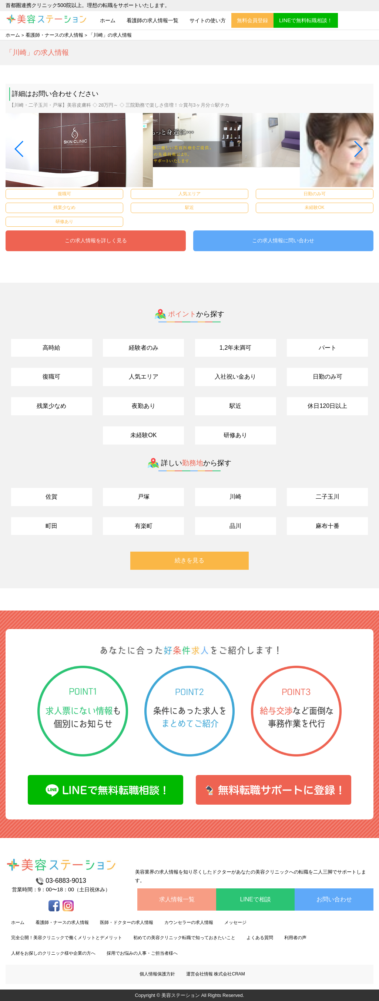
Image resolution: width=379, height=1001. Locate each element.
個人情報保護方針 (157, 974)
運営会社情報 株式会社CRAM (215, 974)
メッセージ (235, 922)
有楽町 (143, 526)
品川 (235, 526)
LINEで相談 (255, 899)
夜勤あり (143, 406)
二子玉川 (327, 496)
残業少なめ (51, 406)
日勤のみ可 (327, 376)
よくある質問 (259, 937)
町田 (51, 526)
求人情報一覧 (177, 899)
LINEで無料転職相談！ (305, 20)
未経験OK (143, 435)
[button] (19, 149)
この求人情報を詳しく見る (96, 240)
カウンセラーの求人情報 (188, 922)
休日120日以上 (327, 406)
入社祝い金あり (235, 376)
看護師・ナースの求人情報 (54, 35)
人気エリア (143, 376)
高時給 (51, 348)
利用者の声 (295, 937)
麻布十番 (327, 526)
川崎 (235, 496)
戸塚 (144, 496)
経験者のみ (143, 348)
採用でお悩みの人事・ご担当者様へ (142, 953)
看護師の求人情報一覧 (152, 20)
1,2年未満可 (235, 348)
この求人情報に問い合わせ (283, 240)
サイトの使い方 (208, 20)
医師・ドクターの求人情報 (126, 922)
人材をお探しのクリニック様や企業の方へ (53, 953)
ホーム (107, 20)
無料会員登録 (252, 20)
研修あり (235, 435)
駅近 (235, 406)
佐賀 (51, 496)
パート (327, 348)
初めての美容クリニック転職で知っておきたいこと (184, 937)
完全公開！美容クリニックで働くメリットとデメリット (66, 937)
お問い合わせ (334, 899)
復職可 (51, 376)
